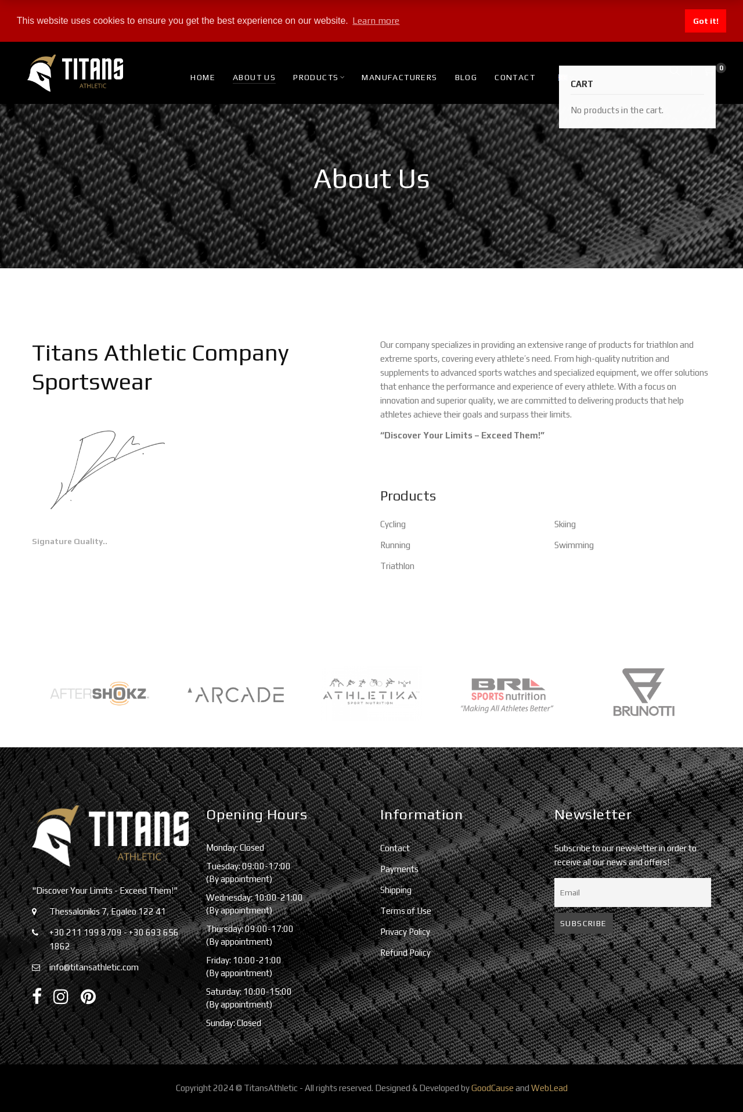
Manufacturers (399, 77)
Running (395, 545)
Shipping (396, 890)
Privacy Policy (405, 932)
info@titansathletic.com (94, 967)
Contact (515, 77)
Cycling (393, 524)
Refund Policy (405, 953)
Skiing (565, 524)
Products (315, 77)
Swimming (574, 545)
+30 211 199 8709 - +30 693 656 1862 (114, 939)
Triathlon (397, 566)
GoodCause (492, 1088)
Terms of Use (405, 911)
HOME (202, 77)
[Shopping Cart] (710, 72)
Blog (466, 77)
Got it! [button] (706, 21)
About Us (254, 77)
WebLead (549, 1088)
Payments (399, 869)
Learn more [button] (375, 20)
